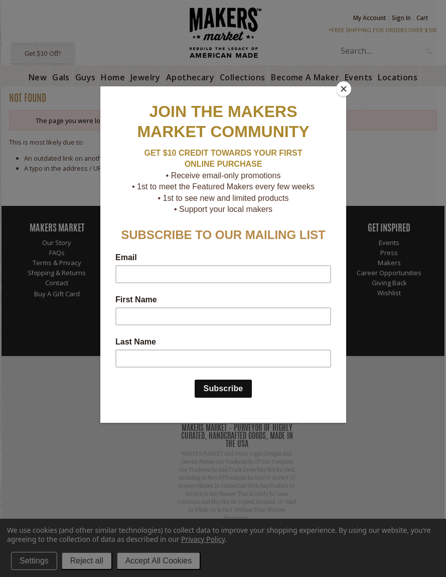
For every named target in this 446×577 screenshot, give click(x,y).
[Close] (343, 88)
